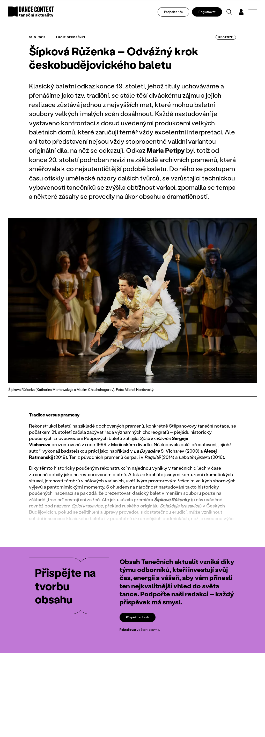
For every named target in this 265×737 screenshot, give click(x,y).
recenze (225, 37)
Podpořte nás (173, 12)
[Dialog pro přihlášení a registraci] (241, 12)
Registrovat (207, 12)
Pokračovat (128, 630)
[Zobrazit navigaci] (252, 12)
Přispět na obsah (137, 617)
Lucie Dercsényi (70, 37)
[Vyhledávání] (229, 12)
